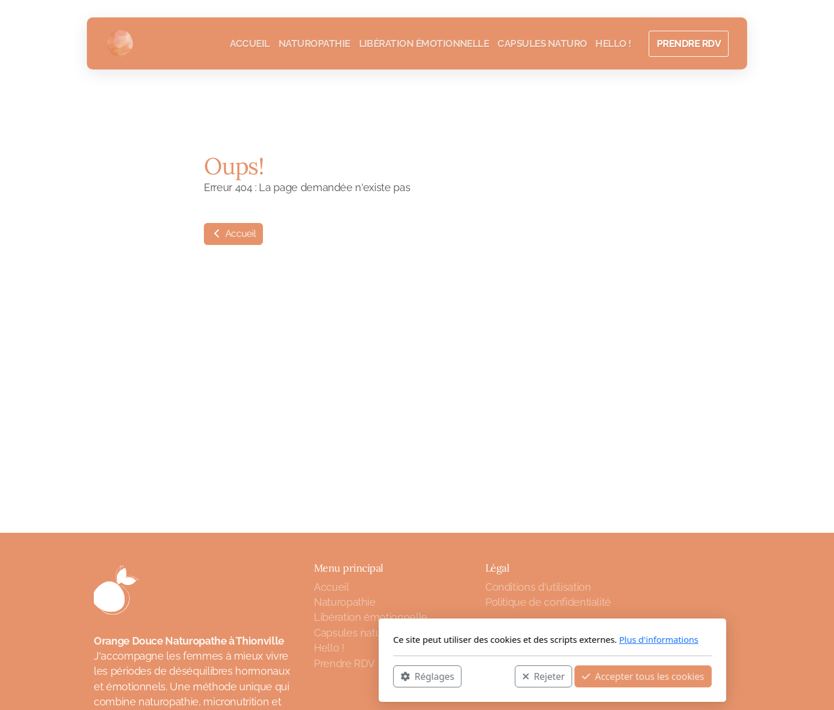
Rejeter (408, 675)
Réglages (292, 675)
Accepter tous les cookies (508, 675)
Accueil (233, 233)
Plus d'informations (523, 639)
